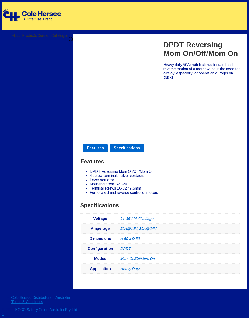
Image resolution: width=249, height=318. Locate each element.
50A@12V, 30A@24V (138, 229)
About (17, 36)
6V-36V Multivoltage (136, 219)
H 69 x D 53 (130, 239)
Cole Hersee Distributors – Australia (40, 298)
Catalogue (59, 36)
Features (95, 148)
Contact (44, 36)
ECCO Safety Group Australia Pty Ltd (46, 310)
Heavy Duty (129, 269)
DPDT (125, 249)
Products (29, 36)
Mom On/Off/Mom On (137, 259)
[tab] (95, 148)
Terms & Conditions (27, 302)
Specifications (127, 148)
